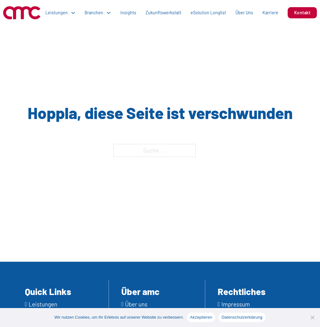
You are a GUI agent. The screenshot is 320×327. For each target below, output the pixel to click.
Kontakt (302, 12)
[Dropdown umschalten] (73, 13)
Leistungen (56, 12)
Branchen (94, 12)
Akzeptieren (201, 317)
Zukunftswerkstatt (163, 12)
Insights (128, 12)
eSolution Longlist (208, 12)
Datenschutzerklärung (241, 317)
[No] (312, 317)
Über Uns (244, 12)
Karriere (270, 12)
